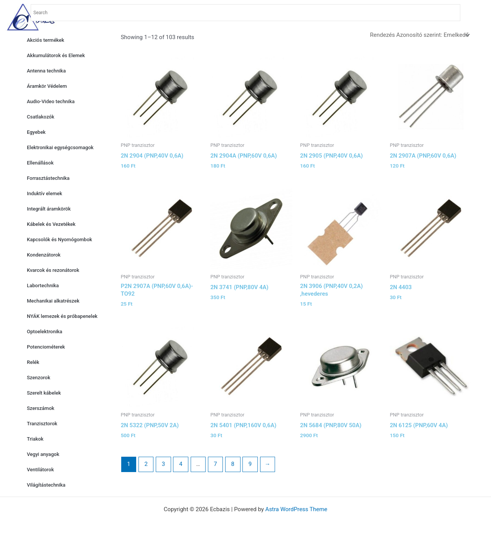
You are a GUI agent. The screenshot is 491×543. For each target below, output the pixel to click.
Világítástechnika (46, 485)
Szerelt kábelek (44, 393)
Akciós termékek (45, 40)
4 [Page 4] (180, 464)
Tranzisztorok (42, 423)
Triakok (35, 439)
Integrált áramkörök (49, 209)
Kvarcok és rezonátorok (53, 270)
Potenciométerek (46, 347)
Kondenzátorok (44, 255)
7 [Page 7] (215, 464)
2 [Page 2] (145, 464)
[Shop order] (419, 35)
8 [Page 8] (232, 464)
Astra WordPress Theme (296, 509)
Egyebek (36, 132)
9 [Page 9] (250, 464)
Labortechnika (43, 285)
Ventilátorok (40, 469)
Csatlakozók (40, 117)
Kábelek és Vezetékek (51, 224)
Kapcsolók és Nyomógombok (59, 239)
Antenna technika (46, 71)
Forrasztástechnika (48, 178)
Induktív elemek (44, 193)
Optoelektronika (44, 331)
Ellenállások (40, 163)
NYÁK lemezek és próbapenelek (62, 316)
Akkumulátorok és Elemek (56, 55)
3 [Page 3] (163, 464)
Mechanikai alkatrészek (53, 301)
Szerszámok (40, 408)
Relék (33, 362)
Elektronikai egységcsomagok (60, 147)
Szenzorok (38, 377)
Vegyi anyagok (43, 454)
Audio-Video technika (50, 101)
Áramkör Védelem (47, 86)
